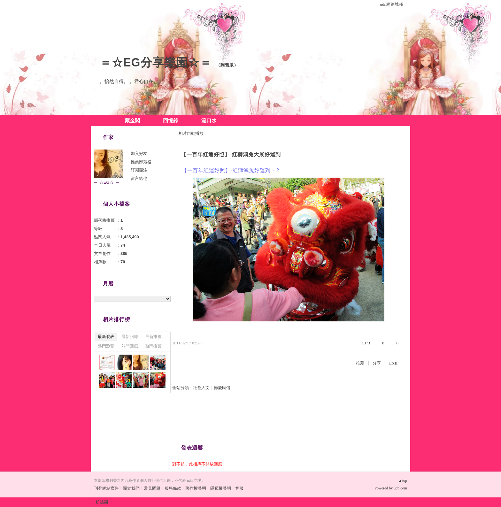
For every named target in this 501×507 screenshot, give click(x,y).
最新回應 (129, 336)
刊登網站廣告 (106, 488)
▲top (402, 480)
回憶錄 (170, 120)
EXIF (393, 363)
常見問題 (152, 488)
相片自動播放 (191, 133)
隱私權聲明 (220, 488)
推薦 (360, 363)
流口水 (209, 120)
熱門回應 (129, 346)
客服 (239, 488)
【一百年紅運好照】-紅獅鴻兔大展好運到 (231, 154)
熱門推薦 (153, 346)
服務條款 (173, 488)
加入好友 (139, 153)
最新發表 (106, 336)
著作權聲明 (195, 488)
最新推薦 (153, 336)
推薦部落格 (141, 161)
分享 (377, 363)
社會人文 (201, 387)
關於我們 (131, 488)
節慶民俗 (222, 387)
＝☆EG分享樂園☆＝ (156, 62)
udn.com (400, 488)
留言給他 (139, 178)
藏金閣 (132, 120)
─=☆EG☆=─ (106, 182)
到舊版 (227, 65)
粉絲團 (102, 502)
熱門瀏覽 (106, 346)
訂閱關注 (139, 170)
